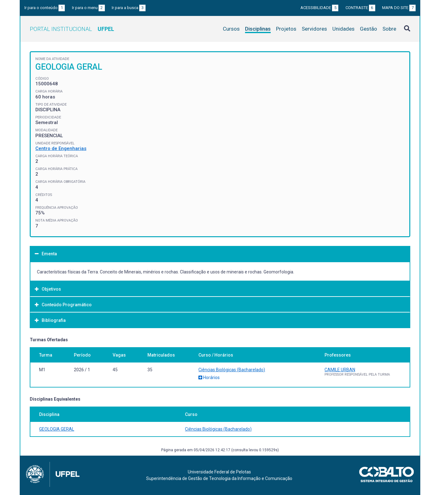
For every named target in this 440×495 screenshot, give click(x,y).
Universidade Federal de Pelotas (219, 471)
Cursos (231, 29)
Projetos (286, 29)
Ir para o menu (88, 7)
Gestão (368, 29)
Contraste (360, 7)
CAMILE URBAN (340, 369)
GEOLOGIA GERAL (56, 429)
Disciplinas (258, 29)
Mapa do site (399, 7)
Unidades (343, 29)
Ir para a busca (129, 7)
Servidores (314, 29)
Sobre (389, 29)
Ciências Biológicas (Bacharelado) (231, 369)
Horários (209, 377)
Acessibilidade (319, 7)
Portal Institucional (72, 29)
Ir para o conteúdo (44, 7)
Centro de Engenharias (60, 148)
